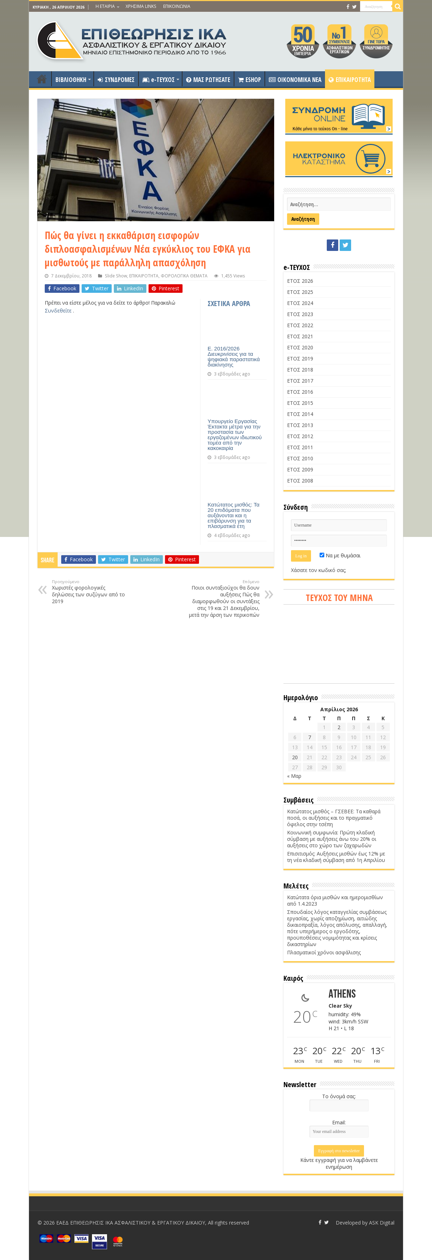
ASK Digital (381, 1222)
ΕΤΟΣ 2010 (300, 458)
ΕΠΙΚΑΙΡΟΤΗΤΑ (350, 80)
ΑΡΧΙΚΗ (42, 78)
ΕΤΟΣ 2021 (300, 336)
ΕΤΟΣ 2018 (300, 369)
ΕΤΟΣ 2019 (300, 358)
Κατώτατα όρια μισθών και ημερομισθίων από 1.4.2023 (335, 900)
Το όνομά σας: (339, 1096)
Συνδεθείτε (59, 310)
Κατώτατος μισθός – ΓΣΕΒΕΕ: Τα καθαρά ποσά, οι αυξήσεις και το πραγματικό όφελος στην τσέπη (333, 818)
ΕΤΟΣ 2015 (300, 402)
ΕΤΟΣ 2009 (300, 469)
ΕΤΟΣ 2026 (300, 280)
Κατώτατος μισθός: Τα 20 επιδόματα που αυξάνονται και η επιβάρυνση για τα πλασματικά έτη (233, 515)
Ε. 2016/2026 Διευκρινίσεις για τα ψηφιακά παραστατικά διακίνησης (234, 356)
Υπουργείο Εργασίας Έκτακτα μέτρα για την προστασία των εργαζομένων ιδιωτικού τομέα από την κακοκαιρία (235, 434)
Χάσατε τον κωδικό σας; (318, 570)
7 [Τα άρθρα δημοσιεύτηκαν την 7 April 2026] (309, 737)
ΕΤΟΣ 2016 (300, 391)
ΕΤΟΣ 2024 (300, 303)
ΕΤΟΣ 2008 (300, 480)
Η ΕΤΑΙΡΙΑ (105, 6)
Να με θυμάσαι (340, 555)
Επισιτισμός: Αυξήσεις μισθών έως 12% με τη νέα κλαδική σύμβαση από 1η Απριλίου (336, 856)
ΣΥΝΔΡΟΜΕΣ (116, 80)
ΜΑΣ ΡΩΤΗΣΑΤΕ (208, 80)
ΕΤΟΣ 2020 (300, 347)
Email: (339, 1122)
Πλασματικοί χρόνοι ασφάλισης (324, 952)
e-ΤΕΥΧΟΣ (158, 80)
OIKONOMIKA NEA (295, 80)
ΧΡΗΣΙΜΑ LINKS (141, 6)
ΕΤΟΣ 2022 (300, 325)
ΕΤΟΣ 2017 (300, 380)
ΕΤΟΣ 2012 (300, 436)
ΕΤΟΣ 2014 (300, 414)
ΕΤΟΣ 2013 (300, 425)
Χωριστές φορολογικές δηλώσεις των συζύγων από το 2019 (88, 592)
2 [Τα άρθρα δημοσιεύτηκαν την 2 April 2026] (339, 727)
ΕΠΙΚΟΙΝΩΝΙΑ (176, 6)
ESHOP (249, 80)
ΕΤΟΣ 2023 (300, 314)
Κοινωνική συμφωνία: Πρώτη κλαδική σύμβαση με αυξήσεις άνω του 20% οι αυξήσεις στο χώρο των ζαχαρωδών (331, 839)
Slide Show (116, 275)
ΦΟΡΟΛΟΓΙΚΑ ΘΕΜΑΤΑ (184, 275)
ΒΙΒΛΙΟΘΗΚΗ (70, 80)
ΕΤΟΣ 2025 (300, 292)
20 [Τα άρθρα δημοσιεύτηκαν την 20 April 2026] (295, 757)
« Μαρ (294, 775)
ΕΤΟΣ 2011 (300, 447)
